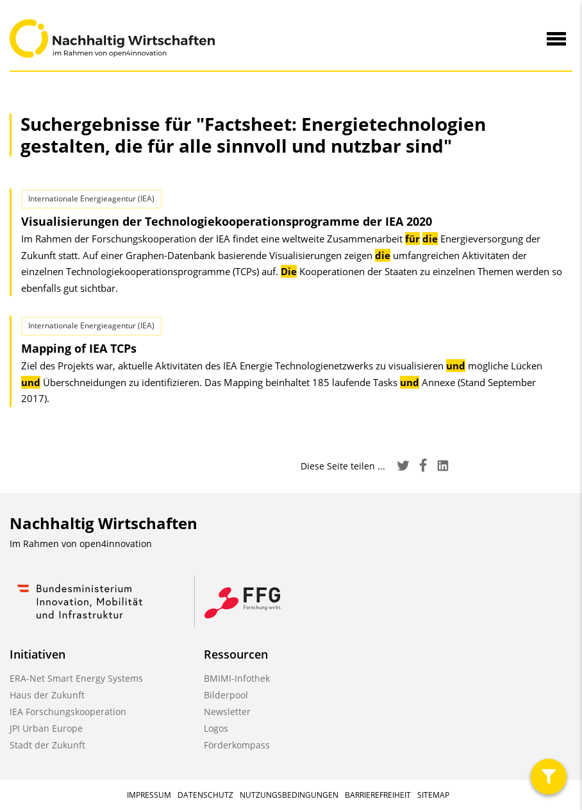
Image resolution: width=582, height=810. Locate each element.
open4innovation (115, 543)
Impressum (149, 794)
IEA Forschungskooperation (68, 711)
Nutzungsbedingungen (289, 794)
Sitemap (433, 794)
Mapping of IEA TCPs (79, 348)
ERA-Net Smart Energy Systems (76, 678)
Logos (216, 728)
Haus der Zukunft (47, 695)
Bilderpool (226, 695)
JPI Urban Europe (46, 728)
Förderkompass (237, 745)
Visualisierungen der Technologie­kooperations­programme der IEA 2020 (226, 221)
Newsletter (227, 711)
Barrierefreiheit (378, 794)
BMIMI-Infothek (237, 678)
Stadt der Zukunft (47, 745)
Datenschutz (205, 794)
